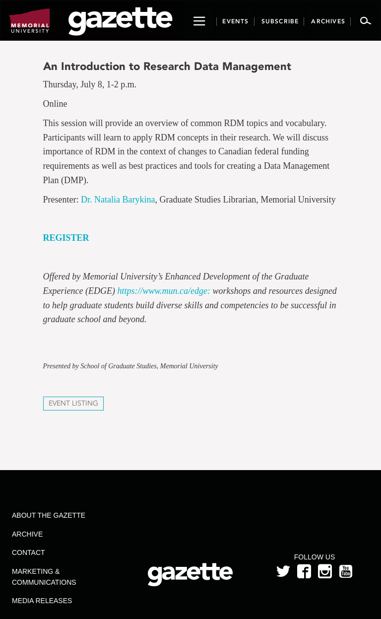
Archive (27, 534)
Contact (28, 552)
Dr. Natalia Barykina (118, 200)
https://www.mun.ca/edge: (163, 291)
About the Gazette (48, 515)
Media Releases (42, 601)
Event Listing (73, 403)
